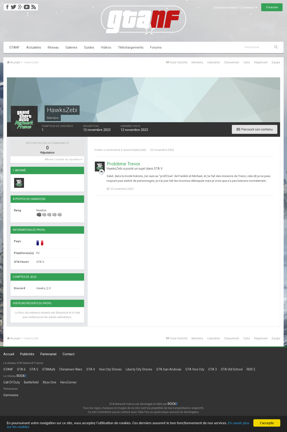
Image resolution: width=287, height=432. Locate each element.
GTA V (158, 168)
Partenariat (48, 354)
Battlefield (31, 382)
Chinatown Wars (70, 369)
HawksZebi (138, 150)
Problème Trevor (123, 164)
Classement (231, 62)
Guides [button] (89, 47)
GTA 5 (34, 369)
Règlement (261, 62)
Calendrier (213, 62)
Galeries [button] (71, 47)
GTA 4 (90, 369)
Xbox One (49, 382)
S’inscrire (272, 7)
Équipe (276, 62)
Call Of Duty (11, 382)
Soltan (98, 150)
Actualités (33, 47)
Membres (197, 62)
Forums (156, 47)
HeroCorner (68, 382)
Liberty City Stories (139, 369)
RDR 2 (251, 369)
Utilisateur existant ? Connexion (235, 7)
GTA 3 (212, 369)
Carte (246, 62)
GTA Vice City (194, 369)
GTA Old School (232, 369)
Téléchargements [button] (131, 47)
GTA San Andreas (168, 369)
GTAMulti (48, 369)
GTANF (14, 47)
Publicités (27, 354)
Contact (68, 354)
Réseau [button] (53, 47)
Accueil (8, 354)
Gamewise (10, 395)
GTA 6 (21, 369)
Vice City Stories (110, 369)
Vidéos (106, 47)
